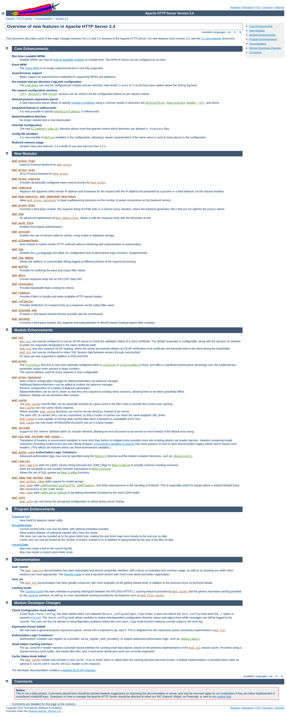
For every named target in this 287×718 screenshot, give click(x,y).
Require (100, 456)
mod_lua (17, 249)
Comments (255, 52)
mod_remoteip (22, 187)
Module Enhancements (262, 34)
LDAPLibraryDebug (53, 492)
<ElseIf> (34, 94)
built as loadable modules (68, 59)
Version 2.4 (61, 18)
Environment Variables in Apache (114, 443)
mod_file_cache (152, 595)
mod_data (18, 275)
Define (49, 137)
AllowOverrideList (45, 128)
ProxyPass (32, 365)
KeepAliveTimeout (67, 111)
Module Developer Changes (265, 48)
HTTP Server (25, 18)
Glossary (268, 7)
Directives (247, 7)
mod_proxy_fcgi (23, 161)
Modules (235, 7)
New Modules (257, 30)
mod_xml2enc (21, 319)
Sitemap (279, 7)
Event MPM (32, 68)
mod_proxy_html (23, 205)
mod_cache (19, 400)
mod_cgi (17, 436)
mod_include (21, 428)
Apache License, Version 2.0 (44, 711)
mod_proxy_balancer (42, 200)
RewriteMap (69, 472)
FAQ (258, 7)
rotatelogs (20, 544)
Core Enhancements (261, 26)
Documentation (43, 18)
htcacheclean (22, 525)
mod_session (21, 231)
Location (109, 365)
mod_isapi (52, 436)
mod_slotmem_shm (24, 310)
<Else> (53, 94)
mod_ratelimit (22, 284)
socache (33, 595)
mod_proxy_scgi (23, 170)
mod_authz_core (23, 452)
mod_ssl (17, 337)
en (229, 32)
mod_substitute (67, 218)
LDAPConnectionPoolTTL (57, 485)
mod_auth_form (22, 223)
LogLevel (31, 85)
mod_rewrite (21, 461)
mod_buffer (20, 266)
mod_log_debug (22, 258)
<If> (23, 94)
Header (191, 103)
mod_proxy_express (26, 179)
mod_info (18, 497)
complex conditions (83, 102)
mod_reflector (22, 301)
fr (235, 32)
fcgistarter (21, 516)
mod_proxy (64, 164)
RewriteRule (121, 465)
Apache (10, 18)
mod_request (21, 293)
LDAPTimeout (86, 485)
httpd (36, 617)
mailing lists (224, 696)
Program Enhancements (263, 39)
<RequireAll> (183, 456)
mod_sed (17, 214)
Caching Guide (34, 591)
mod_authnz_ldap (39, 477)
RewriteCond (176, 103)
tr (240, 32)
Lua (37, 252)
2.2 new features (211, 38)
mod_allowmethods (25, 240)
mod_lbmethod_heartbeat (58, 196)
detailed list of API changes (78, 670)
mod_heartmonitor (25, 196)
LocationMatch (130, 365)
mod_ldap (18, 477)
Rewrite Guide (72, 574)
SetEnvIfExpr (155, 103)
